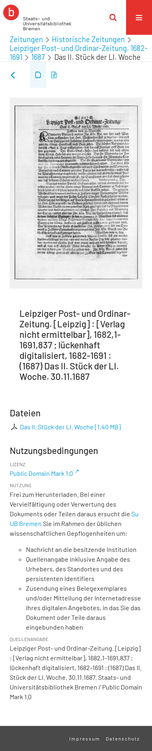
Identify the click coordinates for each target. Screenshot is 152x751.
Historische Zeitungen (88, 39)
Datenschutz (123, 738)
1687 (38, 57)
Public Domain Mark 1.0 (41, 473)
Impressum (84, 738)
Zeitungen (26, 39)
